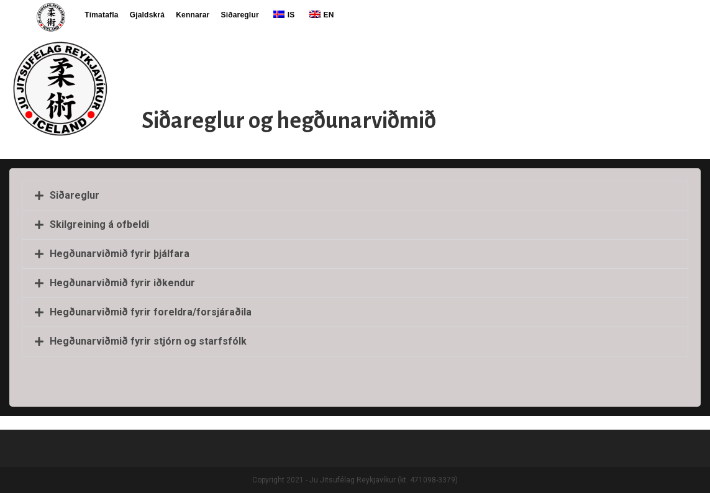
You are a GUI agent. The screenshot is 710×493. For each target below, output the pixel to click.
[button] (355, 195)
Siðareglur (74, 195)
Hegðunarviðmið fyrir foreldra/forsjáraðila (151, 312)
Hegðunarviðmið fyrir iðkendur (122, 283)
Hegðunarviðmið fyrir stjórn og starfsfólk (148, 341)
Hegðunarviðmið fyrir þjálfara (119, 254)
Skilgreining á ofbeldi (99, 224)
